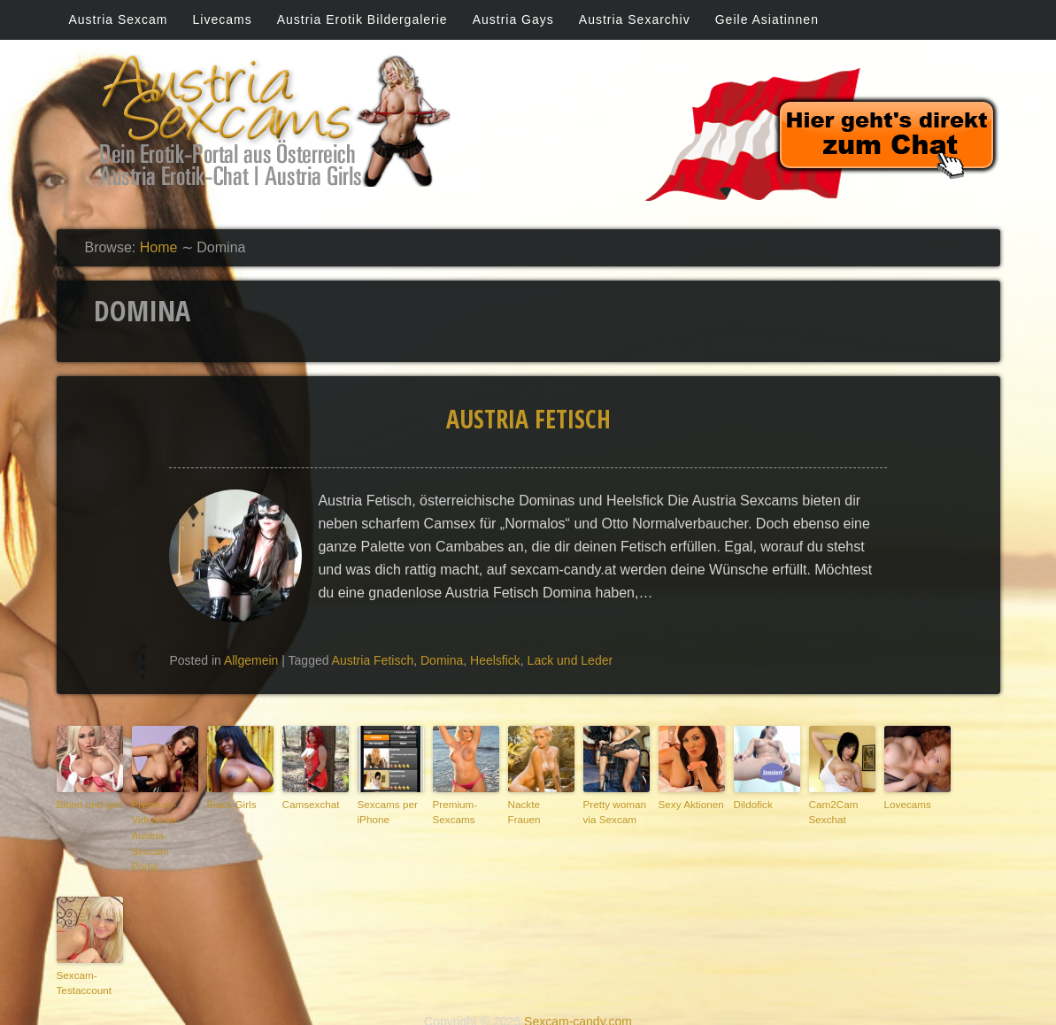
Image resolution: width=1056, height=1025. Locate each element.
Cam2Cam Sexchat (832, 811)
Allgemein (251, 660)
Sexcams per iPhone (386, 811)
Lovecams (906, 803)
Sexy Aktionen (690, 803)
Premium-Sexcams (454, 811)
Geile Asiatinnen (767, 19)
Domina (441, 660)
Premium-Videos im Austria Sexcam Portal (164, 825)
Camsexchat (309, 803)
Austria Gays (513, 19)
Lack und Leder (570, 660)
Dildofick (752, 803)
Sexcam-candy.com (578, 1000)
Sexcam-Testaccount (83, 962)
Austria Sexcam (118, 19)
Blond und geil (88, 803)
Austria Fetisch (528, 418)
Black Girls (230, 803)
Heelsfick (495, 660)
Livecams (222, 19)
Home (159, 247)
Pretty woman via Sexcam (613, 811)
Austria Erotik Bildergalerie (362, 19)
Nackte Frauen (540, 803)
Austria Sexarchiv (634, 19)
